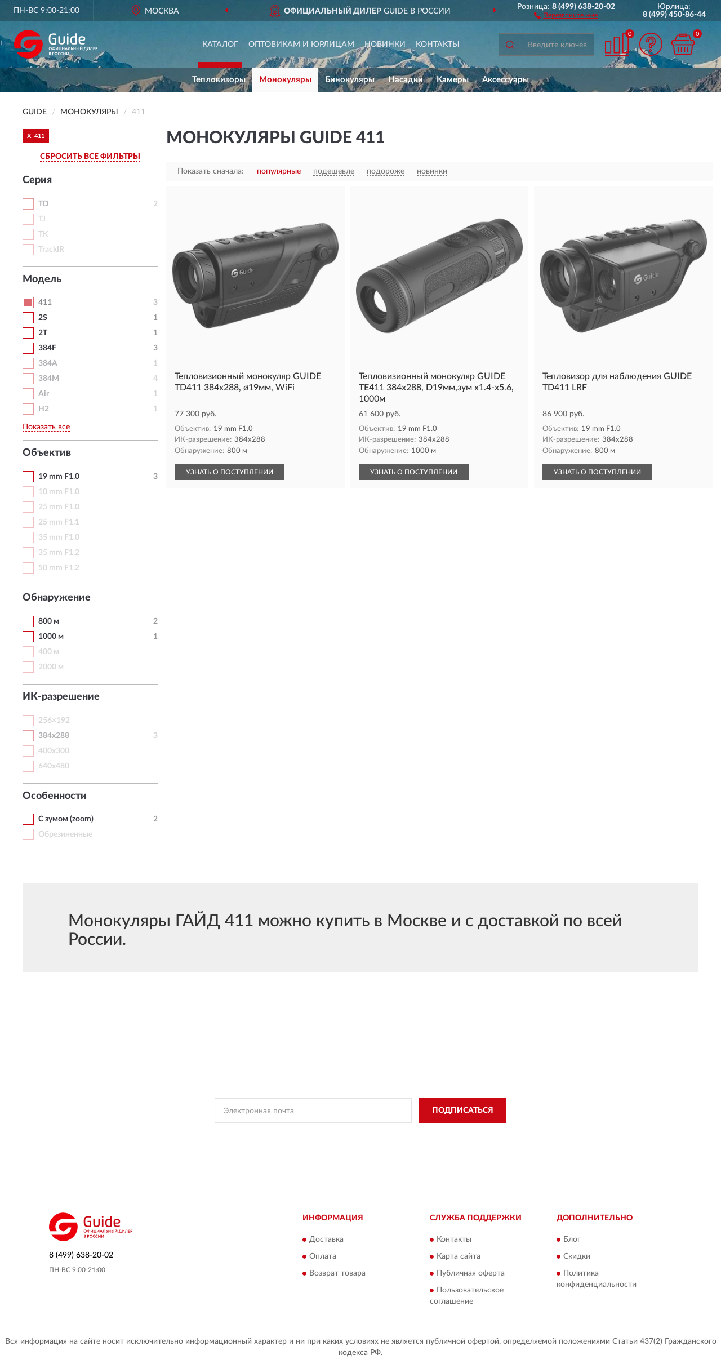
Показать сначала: (210, 171)
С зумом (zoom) (66, 819)
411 (45, 302)
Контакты (438, 44)
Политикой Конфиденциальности (362, 1135)
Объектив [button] (47, 453)
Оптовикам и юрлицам (301, 44)
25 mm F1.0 (58, 507)
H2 (43, 409)
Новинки (385, 44)
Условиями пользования (462, 1135)
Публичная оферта (471, 1274)
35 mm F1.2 (58, 553)
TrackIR (51, 250)
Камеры (453, 79)
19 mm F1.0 (58, 477)
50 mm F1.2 (58, 568)
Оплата (322, 1257)
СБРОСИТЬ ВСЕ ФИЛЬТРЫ (90, 157)
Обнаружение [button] (57, 598)
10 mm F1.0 (58, 492)
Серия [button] (37, 180)
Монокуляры (285, 79)
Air (43, 394)
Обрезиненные (65, 834)
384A (47, 363)
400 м (48, 652)
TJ (42, 219)
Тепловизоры (219, 79)
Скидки (576, 1257)
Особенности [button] (55, 796)
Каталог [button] (220, 44)
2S (42, 318)
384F (47, 348)
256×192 (54, 721)
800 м (48, 621)
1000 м (51, 637)
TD (43, 204)
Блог (572, 1240)
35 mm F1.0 (58, 537)
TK (43, 234)
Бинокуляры (350, 79)
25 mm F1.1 (58, 522)
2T (42, 333)
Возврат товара (337, 1274)
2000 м (51, 667)
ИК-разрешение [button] (61, 697)
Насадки (405, 79)
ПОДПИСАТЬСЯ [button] (462, 1110)
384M (48, 379)
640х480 (53, 766)
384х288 (53, 736)
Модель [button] (42, 279)
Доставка (326, 1240)
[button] (566, 14)
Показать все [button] (46, 427)
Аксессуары (505, 79)
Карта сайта (458, 1257)
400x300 (53, 751)
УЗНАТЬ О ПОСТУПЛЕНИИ (229, 472)
